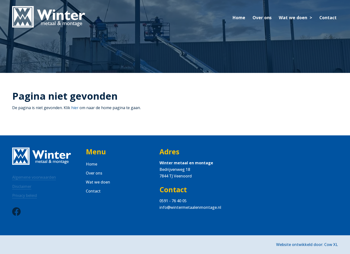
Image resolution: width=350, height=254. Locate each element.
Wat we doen (293, 17)
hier (75, 107)
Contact (328, 17)
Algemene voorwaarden (34, 177)
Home (238, 17)
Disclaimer (21, 186)
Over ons (262, 17)
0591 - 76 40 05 (173, 200)
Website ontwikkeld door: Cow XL (307, 244)
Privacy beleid (24, 195)
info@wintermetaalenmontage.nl (190, 207)
